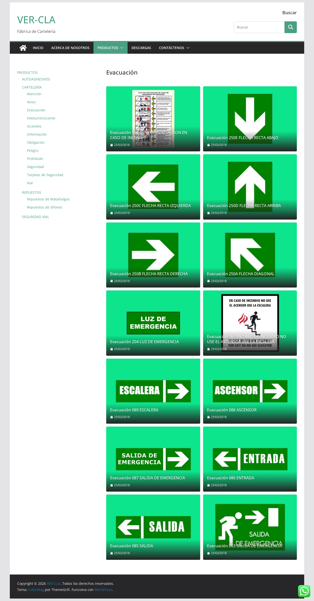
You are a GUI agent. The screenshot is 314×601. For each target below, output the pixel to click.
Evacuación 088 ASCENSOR (232, 410)
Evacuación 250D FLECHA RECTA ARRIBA (244, 205)
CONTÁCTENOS (171, 47)
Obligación (36, 142)
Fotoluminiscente (41, 118)
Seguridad (35, 166)
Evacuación (36, 110)
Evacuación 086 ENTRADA (230, 478)
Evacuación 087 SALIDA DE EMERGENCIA (147, 478)
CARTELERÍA (32, 87)
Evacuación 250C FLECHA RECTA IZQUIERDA (150, 205)
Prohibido (35, 158)
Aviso (31, 102)
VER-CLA (36, 19)
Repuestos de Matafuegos (48, 199)
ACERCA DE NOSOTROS (70, 47)
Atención (34, 93)
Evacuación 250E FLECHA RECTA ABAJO (242, 137)
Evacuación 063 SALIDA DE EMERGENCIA (244, 546)
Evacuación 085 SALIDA (131, 546)
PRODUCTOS (107, 47)
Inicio (38, 47)
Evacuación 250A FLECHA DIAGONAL (241, 273)
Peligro (32, 150)
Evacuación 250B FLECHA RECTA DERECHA (149, 273)
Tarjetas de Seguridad (45, 174)
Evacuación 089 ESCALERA (134, 410)
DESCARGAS (141, 47)
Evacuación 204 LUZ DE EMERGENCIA (144, 341)
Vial (30, 183)
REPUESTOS (31, 192)
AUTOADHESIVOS (36, 79)
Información (37, 134)
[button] (121, 47)
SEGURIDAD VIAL (35, 216)
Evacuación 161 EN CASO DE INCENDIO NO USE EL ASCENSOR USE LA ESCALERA (246, 339)
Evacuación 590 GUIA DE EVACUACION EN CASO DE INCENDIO (148, 135)
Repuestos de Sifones (44, 207)
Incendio (34, 126)
